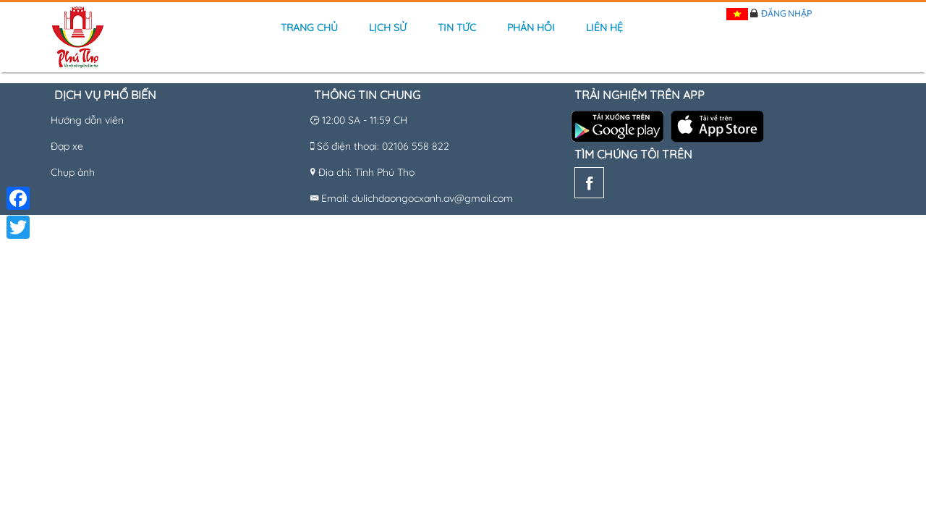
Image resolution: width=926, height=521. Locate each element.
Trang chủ (309, 27)
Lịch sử (388, 27)
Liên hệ (604, 27)
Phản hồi (531, 27)
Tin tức (457, 27)
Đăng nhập (786, 13)
